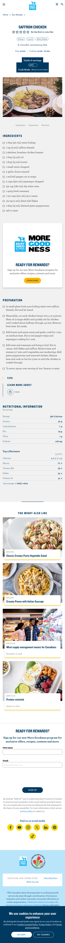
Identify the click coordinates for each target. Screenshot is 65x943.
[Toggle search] (62, 4)
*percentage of (15, 483)
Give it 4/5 (24, 32)
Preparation (33, 125)
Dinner (21, 39)
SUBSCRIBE (32, 280)
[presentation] (32, 777)
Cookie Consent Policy (27, 924)
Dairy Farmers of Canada (32, 5)
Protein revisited (15, 699)
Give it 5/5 (28, 32)
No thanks (43, 934)
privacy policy (26, 811)
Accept (21, 934)
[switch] (32, 67)
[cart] (57, 4)
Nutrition (45, 125)
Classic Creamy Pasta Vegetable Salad (26, 555)
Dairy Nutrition (50, 878)
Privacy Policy (45, 924)
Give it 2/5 (17, 32)
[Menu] (4, 4)
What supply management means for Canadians (31, 647)
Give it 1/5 (13, 32)
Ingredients (20, 125)
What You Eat (32, 881)
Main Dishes (42, 39)
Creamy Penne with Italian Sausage (25, 601)
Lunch (30, 39)
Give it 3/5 (21, 32)
